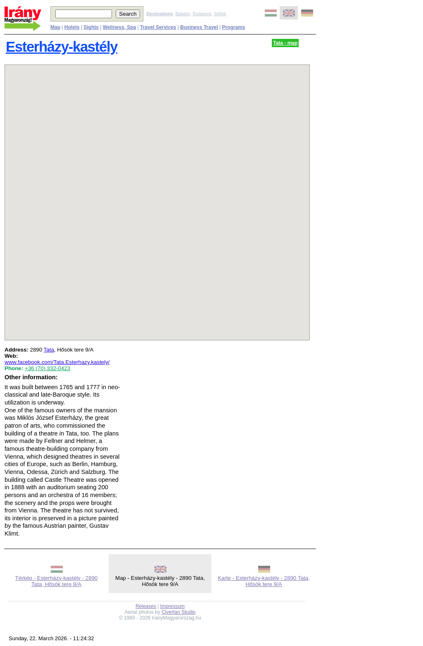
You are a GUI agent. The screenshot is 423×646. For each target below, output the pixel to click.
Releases (145, 606)
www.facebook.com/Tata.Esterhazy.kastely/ (57, 362)
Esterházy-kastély (61, 47)
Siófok (220, 13)
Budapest (202, 13)
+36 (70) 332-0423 (47, 368)
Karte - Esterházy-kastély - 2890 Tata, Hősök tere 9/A (264, 581)
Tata (49, 350)
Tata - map (285, 43)
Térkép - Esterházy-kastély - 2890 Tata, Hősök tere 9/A (56, 581)
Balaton (182, 13)
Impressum (172, 606)
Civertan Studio (178, 612)
